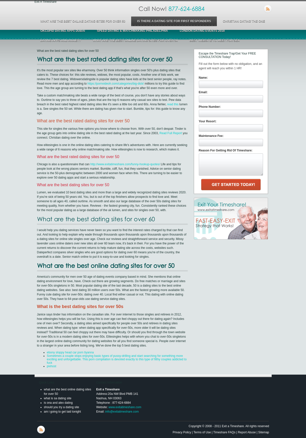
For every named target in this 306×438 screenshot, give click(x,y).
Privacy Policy (182, 432)
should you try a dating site (61, 407)
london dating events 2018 (202, 31)
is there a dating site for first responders (174, 21)
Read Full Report (171, 133)
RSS (268, 9)
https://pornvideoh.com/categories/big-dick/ (115, 83)
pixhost (51, 366)
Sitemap (263, 432)
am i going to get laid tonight (62, 411)
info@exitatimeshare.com (122, 411)
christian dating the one (244, 21)
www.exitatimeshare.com (124, 407)
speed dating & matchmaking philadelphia (132, 31)
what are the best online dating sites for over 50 (83, 21)
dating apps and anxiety (61, 40)
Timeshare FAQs (224, 432)
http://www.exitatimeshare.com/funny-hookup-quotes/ (125, 164)
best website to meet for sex (215, 40)
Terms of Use (202, 432)
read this (173, 104)
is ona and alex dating (58, 402)
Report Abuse (247, 432)
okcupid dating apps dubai (63, 31)
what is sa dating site (57, 398)
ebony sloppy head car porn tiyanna (70, 352)
